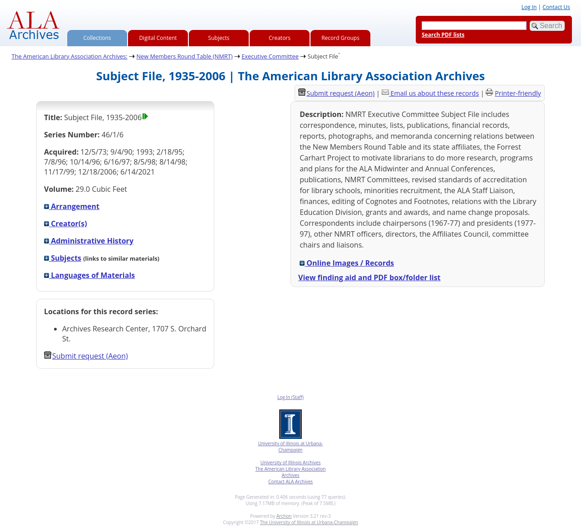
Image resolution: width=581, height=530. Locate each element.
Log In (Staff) (290, 397)
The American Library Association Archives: (70, 56)
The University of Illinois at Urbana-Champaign (309, 522)
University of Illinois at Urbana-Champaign (290, 446)
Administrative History (88, 241)
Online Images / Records (347, 263)
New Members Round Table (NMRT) (184, 56)
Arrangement (71, 206)
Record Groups (340, 38)
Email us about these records (434, 93)
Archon (283, 516)
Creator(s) (65, 224)
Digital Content (158, 38)
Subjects (219, 38)
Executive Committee (270, 56)
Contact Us (556, 7)
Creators (279, 38)
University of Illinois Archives (291, 462)
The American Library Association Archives (291, 472)
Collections (97, 38)
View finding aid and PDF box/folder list (369, 277)
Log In (529, 7)
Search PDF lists (443, 35)
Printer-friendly (518, 93)
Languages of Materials (89, 275)
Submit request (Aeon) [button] (86, 356)
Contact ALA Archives (290, 481)
